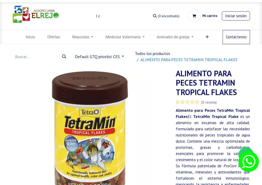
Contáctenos (236, 36)
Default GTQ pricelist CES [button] (98, 56)
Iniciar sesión (236, 15)
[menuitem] (30, 37)
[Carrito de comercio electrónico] (203, 16)
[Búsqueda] (166, 16)
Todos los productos (152, 53)
